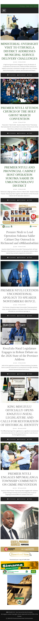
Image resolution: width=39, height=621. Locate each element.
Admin (16, 62)
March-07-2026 (23, 122)
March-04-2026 (23, 189)
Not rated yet (21, 75)
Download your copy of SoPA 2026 (19, 560)
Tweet (29, 75)
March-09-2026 (23, 62)
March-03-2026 (23, 246)
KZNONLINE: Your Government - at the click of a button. (20, 2)
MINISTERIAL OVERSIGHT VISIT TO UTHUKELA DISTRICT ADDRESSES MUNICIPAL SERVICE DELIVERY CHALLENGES (19, 51)
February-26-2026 (22, 428)
